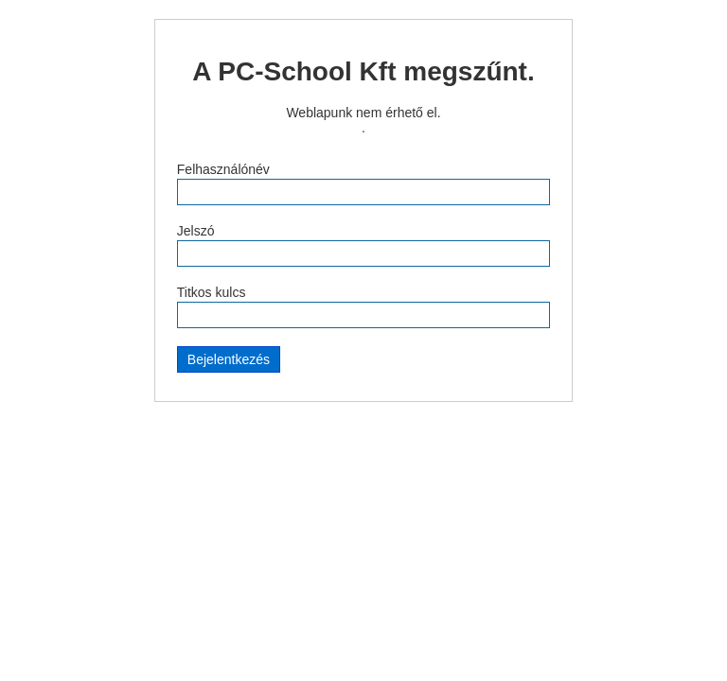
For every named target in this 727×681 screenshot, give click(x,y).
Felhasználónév (223, 169)
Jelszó (196, 230)
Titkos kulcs (211, 292)
